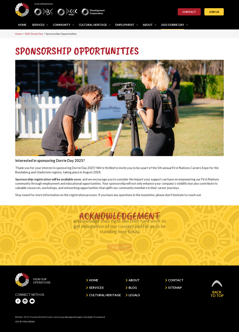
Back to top (217, 288)
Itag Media (29, 321)
